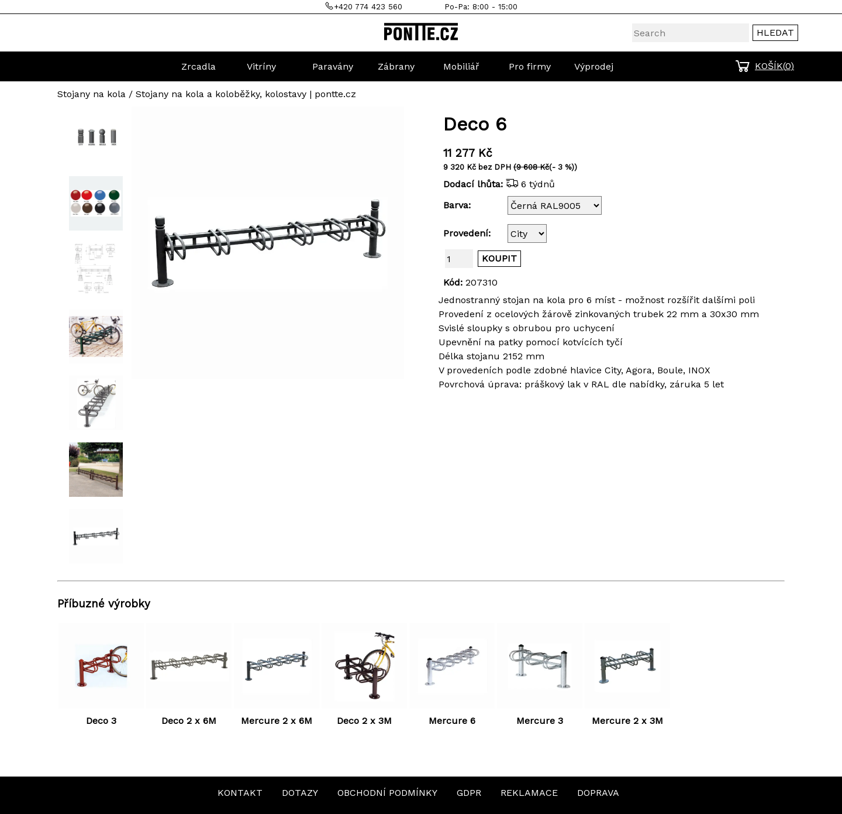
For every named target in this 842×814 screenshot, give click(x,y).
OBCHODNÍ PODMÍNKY (387, 792)
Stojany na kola (91, 93)
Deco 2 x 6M (188, 720)
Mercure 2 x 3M (627, 720)
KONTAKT (240, 792)
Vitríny (261, 66)
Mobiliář (461, 66)
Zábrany (396, 66)
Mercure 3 (539, 720)
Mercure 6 (452, 720)
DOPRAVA (598, 792)
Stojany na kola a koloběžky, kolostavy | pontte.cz (246, 93)
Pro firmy (530, 66)
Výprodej (593, 66)
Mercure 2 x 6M (276, 720)
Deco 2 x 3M (364, 720)
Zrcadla (198, 66)
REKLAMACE (529, 792)
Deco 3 (101, 720)
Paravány (332, 66)
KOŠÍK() (774, 65)
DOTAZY (300, 792)
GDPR (469, 792)
